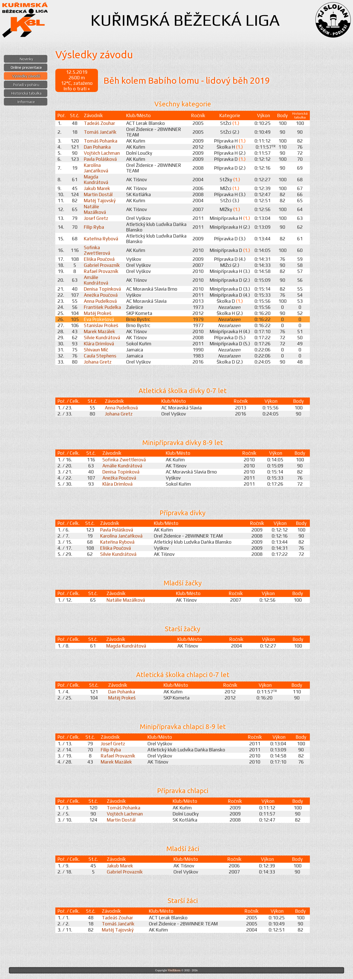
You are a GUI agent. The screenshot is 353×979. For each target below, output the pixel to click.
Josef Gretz (96, 218)
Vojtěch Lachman (102, 153)
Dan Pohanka (97, 147)
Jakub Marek (97, 188)
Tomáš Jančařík (100, 132)
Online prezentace (26, 67)
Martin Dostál (98, 194)
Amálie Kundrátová (96, 280)
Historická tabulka (26, 93)
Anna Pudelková (100, 301)
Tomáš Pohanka (100, 141)
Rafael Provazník (101, 271)
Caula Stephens (100, 356)
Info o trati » (77, 88)
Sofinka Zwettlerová (97, 250)
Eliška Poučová (99, 259)
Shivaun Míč (96, 349)
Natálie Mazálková (95, 209)
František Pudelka (102, 307)
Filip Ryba (94, 227)
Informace (26, 101)
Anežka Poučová (101, 295)
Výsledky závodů (26, 76)
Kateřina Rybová (101, 238)
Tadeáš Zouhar (99, 123)
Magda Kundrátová (96, 179)
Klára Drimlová (99, 343)
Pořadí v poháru (26, 84)
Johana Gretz (97, 362)
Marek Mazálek (99, 331)
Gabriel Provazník (102, 265)
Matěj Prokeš (97, 313)
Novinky (26, 59)
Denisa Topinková (102, 289)
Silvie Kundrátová (102, 337)
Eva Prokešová (99, 319)
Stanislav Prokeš (101, 325)
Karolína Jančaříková (96, 167)
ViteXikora (174, 970)
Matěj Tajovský (100, 200)
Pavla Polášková (100, 159)
